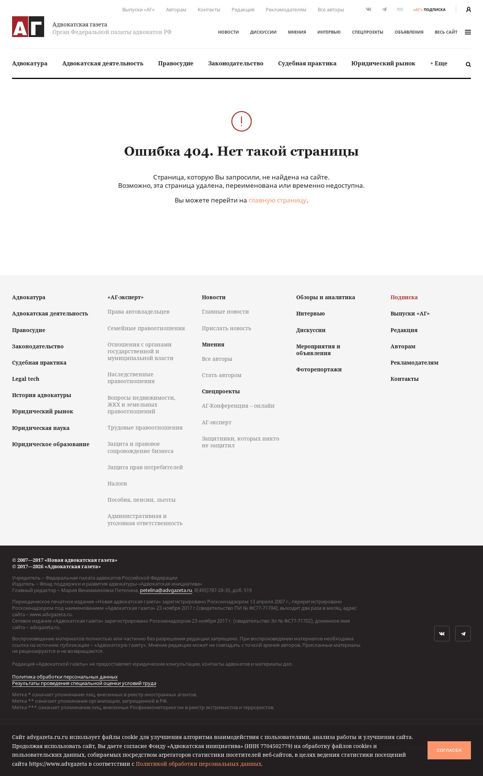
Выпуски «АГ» (138, 9)
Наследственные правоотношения (131, 378)
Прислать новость (226, 328)
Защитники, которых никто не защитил (240, 442)
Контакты (209, 9)
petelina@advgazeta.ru (166, 590)
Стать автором (222, 375)
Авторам (176, 9)
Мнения (297, 32)
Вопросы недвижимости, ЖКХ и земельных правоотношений (141, 404)
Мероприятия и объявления (318, 350)
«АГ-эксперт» (126, 297)
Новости (228, 32)
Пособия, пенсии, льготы (142, 499)
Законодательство (235, 63)
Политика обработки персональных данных (65, 676)
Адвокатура (30, 63)
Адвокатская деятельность (102, 63)
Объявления (409, 32)
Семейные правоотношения (146, 328)
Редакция (243, 9)
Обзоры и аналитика (325, 297)
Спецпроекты (367, 32)
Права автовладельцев (138, 311)
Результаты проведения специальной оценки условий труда (84, 683)
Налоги (117, 483)
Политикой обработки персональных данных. (199, 763)
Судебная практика (307, 63)
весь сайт (453, 32)
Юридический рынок (383, 63)
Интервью (329, 32)
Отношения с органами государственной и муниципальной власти (141, 351)
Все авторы (331, 9)
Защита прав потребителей (145, 467)
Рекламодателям (286, 9)
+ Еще (439, 63)
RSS (400, 9)
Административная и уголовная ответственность (145, 519)
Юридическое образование (50, 444)
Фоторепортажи (319, 369)
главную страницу (277, 200)
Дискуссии (263, 32)
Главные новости (225, 311)
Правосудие (176, 63)
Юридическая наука (40, 427)
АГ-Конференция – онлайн (238, 405)
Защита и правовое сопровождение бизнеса (141, 447)
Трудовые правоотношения (145, 427)
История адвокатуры (41, 395)
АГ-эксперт (217, 422)
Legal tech (25, 378)
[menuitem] (30, 63)
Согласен (449, 750)
